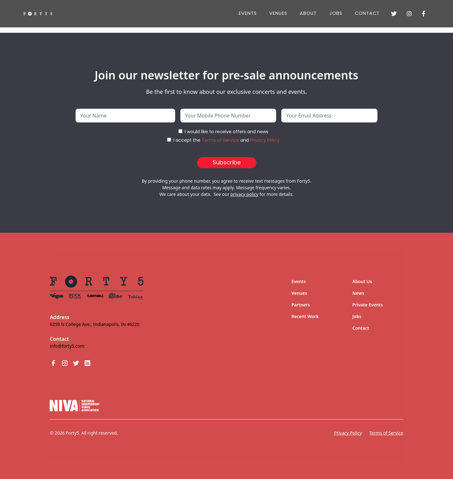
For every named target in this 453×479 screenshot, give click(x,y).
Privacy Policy (265, 140)
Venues (278, 13)
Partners (300, 305)
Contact (367, 13)
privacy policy (245, 194)
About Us (362, 281)
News (358, 293)
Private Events (367, 305)
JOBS (335, 13)
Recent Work (305, 316)
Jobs (356, 316)
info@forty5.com (67, 346)
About (308, 13)
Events (248, 13)
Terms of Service (220, 140)
